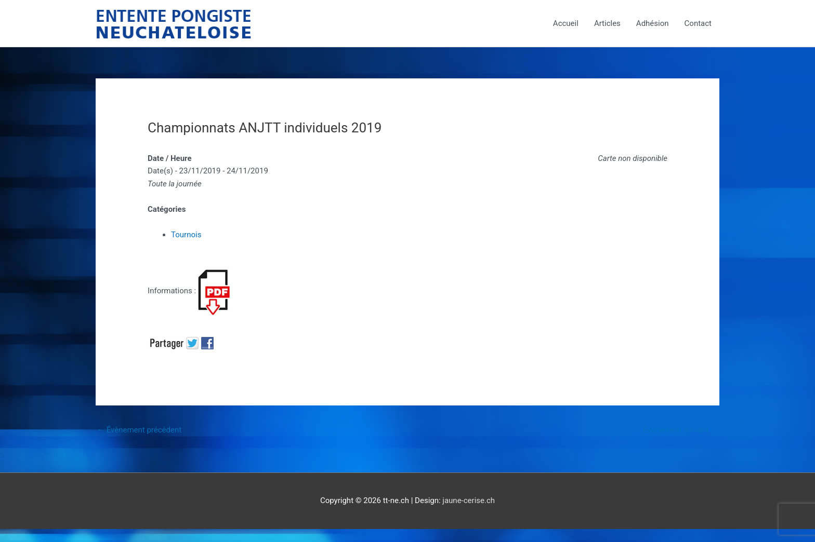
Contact (698, 23)
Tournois (186, 234)
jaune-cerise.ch (468, 500)
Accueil (566, 23)
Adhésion (652, 23)
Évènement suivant (680, 430)
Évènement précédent (139, 430)
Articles (607, 23)
